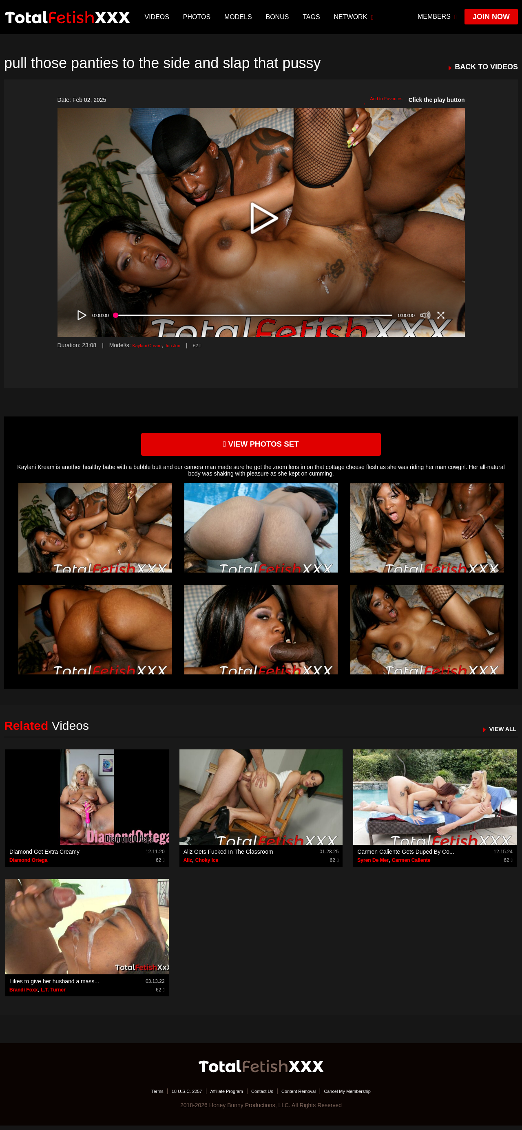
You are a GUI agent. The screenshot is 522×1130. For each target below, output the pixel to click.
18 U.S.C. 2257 (168, 1095)
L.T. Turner (53, 994)
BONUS (279, 16)
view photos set (261, 446)
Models (240, 16)
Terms (132, 1095)
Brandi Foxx (23, 994)
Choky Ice (207, 864)
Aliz (188, 864)
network (355, 17)
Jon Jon (183, 345)
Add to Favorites (378, 100)
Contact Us (262, 1095)
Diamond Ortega (28, 864)
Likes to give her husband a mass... (54, 985)
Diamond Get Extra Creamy (44, 855)
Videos (158, 16)
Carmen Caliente (411, 864)
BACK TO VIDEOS (486, 67)
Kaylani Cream (151, 345)
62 (211, 345)
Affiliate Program (218, 1095)
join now (491, 17)
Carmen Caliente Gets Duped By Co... (405, 855)
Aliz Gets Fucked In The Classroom (228, 855)
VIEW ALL (499, 733)
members (437, 16)
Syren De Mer (373, 864)
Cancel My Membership (367, 1095)
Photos (198, 16)
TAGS (313, 16)
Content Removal (307, 1095)
